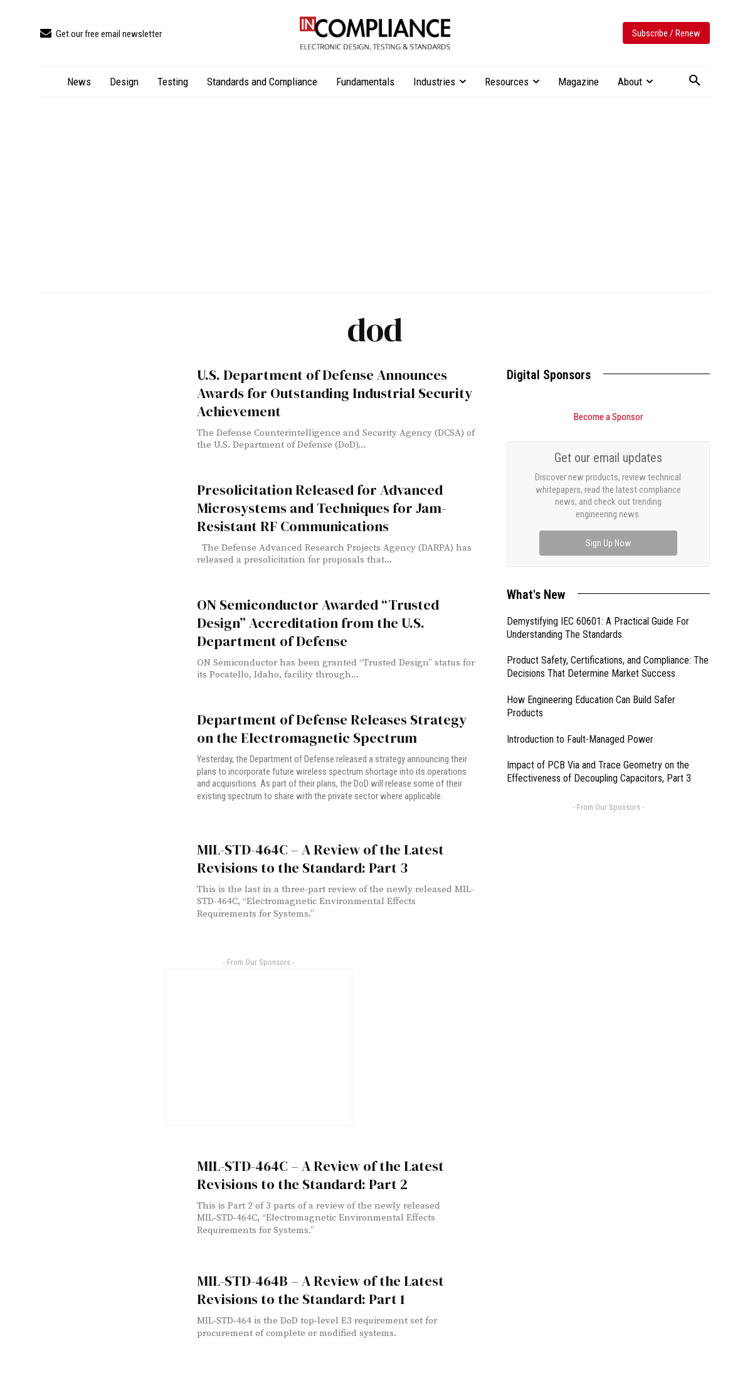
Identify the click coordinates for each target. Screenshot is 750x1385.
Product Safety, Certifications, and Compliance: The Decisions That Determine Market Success (608, 666)
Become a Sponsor (608, 417)
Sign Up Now (608, 543)
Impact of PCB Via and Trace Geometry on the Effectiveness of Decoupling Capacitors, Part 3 (599, 771)
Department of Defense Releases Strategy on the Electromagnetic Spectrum (332, 727)
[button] (695, 81)
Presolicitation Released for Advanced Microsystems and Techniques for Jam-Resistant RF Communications (313, 506)
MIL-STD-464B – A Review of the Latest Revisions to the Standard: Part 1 (313, 1287)
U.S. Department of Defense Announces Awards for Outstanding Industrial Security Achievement (326, 391)
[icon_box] (101, 34)
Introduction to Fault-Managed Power (580, 739)
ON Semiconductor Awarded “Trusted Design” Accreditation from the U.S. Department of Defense (334, 621)
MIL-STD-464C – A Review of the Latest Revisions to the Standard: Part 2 (313, 1172)
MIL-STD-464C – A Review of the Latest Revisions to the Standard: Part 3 (313, 855)
